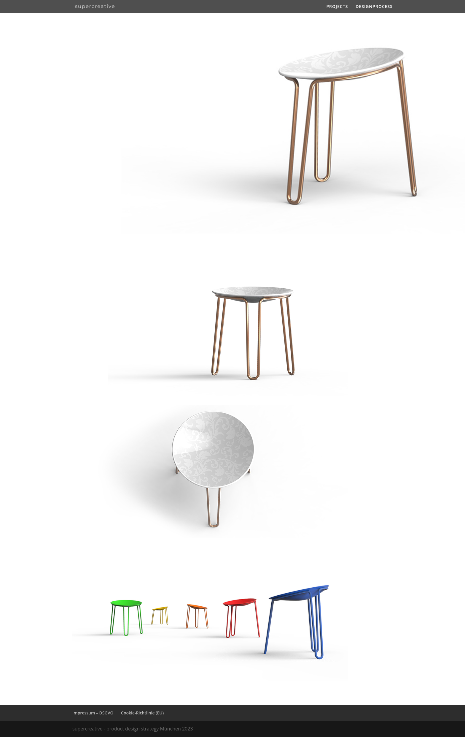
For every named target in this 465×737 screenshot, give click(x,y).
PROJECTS (337, 6)
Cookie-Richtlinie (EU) (142, 713)
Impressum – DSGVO (92, 713)
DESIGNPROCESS (374, 6)
